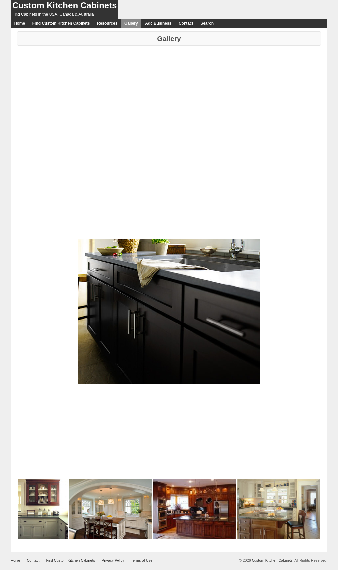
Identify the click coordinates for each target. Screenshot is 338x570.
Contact (186, 23)
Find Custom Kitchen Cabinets (61, 23)
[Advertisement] (169, 95)
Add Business (158, 23)
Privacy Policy (113, 560)
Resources (107, 23)
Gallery (131, 23)
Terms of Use (141, 560)
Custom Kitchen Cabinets (64, 5)
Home (19, 23)
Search (207, 23)
